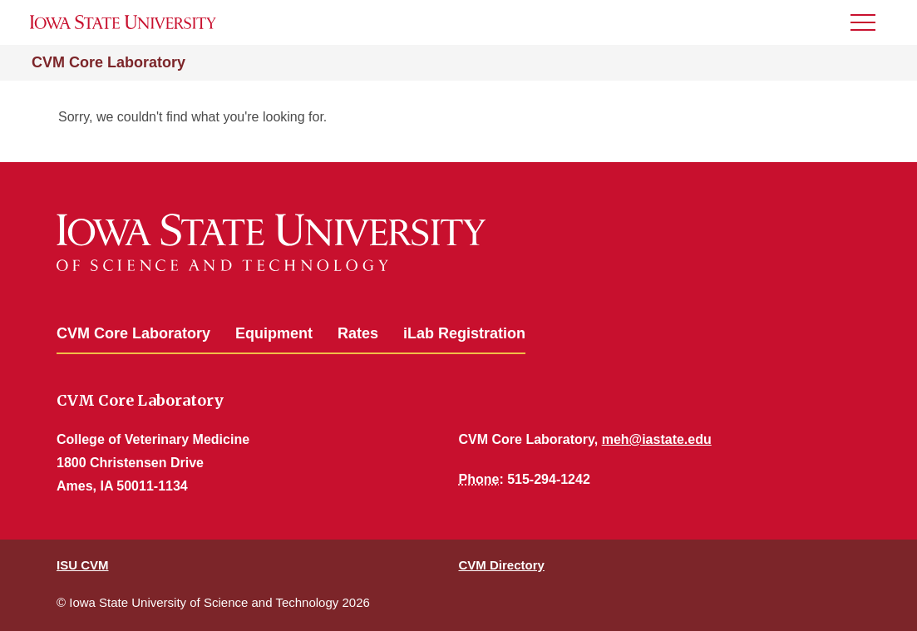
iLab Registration (464, 333)
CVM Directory (502, 565)
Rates (358, 333)
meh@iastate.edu (657, 439)
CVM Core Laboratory (108, 62)
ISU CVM (83, 565)
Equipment (274, 333)
